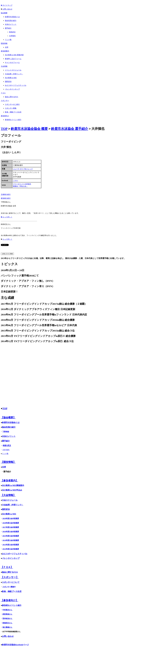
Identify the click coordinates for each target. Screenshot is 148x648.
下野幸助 (5, 432)
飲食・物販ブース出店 (11, 591)
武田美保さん (7, 614)
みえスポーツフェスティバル (14, 554)
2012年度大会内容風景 (10, 549)
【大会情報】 (8, 495)
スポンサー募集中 (9, 587)
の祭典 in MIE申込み (13, 490)
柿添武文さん (7, 623)
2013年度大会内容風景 (10, 545)
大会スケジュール (10, 500)
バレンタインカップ (11, 558)
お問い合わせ (7, 9)
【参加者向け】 (9, 600)
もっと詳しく (7, 239)
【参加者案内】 (9, 480)
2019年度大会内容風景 (10, 518)
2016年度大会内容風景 (10, 531)
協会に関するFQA (10, 572)
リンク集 (5, 453)
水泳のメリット (9, 436)
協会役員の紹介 (9, 427)
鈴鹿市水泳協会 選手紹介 (69, 129)
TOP (4, 129)
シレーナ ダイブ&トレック (23, 169)
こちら (15, 180)
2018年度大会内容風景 (10, 523)
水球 (4, 467)
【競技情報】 (8, 462)
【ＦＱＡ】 (7, 567)
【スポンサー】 (9, 577)
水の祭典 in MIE (9, 514)
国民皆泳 (6, 509)
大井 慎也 (5, 450)
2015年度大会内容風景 (10, 536)
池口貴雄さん (7, 627)
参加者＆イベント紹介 (11, 605)
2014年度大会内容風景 (10, 540)
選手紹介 (6, 441)
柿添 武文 (7, 445)
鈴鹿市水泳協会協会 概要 (29, 129)
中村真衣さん (7, 610)
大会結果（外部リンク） (12, 505)
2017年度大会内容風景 (10, 527)
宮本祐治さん (7, 618)
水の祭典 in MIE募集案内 (13, 485)
